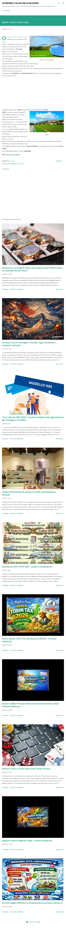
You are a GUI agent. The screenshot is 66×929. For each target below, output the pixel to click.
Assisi (3, 42)
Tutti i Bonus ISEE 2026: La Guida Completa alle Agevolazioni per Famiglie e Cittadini (33, 418)
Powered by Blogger (33, 922)
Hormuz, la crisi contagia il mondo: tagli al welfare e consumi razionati (29, 344)
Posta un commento (17, 289)
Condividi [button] (59, 161)
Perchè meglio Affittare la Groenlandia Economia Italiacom (32, 902)
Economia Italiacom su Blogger (20, 3)
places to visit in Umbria (13, 154)
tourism (12, 161)
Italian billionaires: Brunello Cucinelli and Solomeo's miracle (29, 493)
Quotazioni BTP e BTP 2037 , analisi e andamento (27, 566)
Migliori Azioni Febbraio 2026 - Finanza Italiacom (27, 840)
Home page (6, 10)
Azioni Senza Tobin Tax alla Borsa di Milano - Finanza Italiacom (29, 640)
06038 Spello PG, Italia (17, 164)
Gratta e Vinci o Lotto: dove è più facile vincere (26, 768)
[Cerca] (59, 3)
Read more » (60, 289)
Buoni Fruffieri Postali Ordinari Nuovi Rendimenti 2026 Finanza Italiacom (30, 705)
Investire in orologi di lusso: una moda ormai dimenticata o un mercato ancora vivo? (32, 269)
